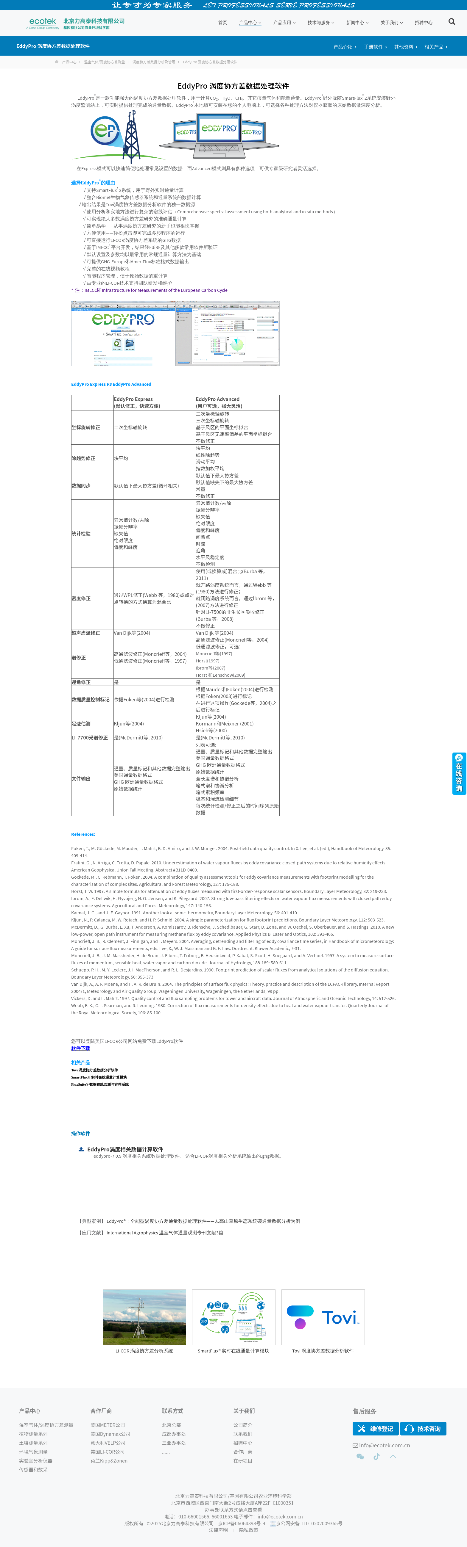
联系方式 (172, 1410)
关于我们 (392, 22)
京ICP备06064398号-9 (242, 1523)
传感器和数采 (33, 1469)
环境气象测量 (33, 1451)
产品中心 (250, 22)
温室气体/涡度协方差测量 (104, 61)
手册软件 (373, 47)
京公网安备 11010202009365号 (309, 1523)
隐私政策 (248, 1529)
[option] (144, 1321)
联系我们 (243, 1433)
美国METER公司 (108, 1424)
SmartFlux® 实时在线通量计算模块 (99, 1077)
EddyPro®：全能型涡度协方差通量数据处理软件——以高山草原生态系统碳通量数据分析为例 (203, 1221)
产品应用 (284, 22)
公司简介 (243, 1424)
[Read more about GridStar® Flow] (144, 1343)
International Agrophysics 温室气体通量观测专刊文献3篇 (164, 1233)
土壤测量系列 (33, 1442)
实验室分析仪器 (35, 1460)
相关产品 (433, 47)
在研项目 (243, 1460)
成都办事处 (174, 1433)
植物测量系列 (33, 1433)
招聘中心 (424, 22)
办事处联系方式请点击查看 (233, 1509)
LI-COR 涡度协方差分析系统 (144, 1351)
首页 (222, 22)
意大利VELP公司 (108, 1442)
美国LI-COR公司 (108, 1451)
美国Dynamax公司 (110, 1433)
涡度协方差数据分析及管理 (154, 61)
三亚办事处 (174, 1442)
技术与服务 (321, 22)
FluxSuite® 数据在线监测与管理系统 (100, 1084)
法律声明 (219, 1529)
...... (166, 1451)
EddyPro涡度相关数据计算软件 (125, 1149)
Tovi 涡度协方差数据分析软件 (94, 1070)
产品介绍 (343, 47)
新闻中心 (357, 22)
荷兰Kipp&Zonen (109, 1460)
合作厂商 (101, 1410)
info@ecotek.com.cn (384, 1445)
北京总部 (171, 1424)
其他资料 (403, 47)
